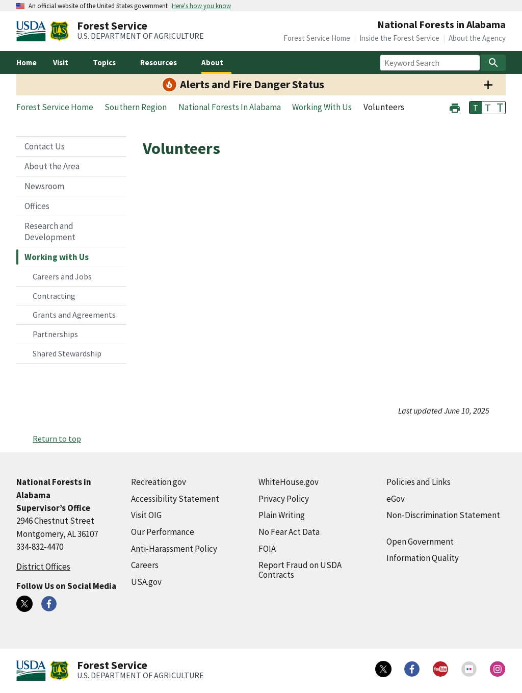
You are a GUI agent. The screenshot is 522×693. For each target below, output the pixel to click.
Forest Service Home (316, 38)
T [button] (475, 107)
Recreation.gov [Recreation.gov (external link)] (158, 481)
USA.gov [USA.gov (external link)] (146, 581)
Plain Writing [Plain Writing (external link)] (281, 515)
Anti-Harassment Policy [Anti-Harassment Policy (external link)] (174, 548)
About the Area (52, 166)
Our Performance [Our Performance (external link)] (162, 531)
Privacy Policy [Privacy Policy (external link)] (283, 498)
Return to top (57, 438)
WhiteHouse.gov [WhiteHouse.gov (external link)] (288, 481)
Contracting (54, 296)
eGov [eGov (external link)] (395, 498)
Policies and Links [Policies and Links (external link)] (418, 481)
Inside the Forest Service (399, 38)
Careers (145, 565)
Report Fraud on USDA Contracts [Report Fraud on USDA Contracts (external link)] (300, 569)
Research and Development (49, 231)
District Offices (43, 566)
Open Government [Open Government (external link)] (420, 541)
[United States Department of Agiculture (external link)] (33, 31)
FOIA (267, 548)
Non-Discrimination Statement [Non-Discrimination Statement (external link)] (443, 515)
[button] (455, 106)
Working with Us (56, 257)
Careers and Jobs (62, 276)
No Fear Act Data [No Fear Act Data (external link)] (289, 531)
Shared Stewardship (67, 353)
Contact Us (44, 146)
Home (26, 62)
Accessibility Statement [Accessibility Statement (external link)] (175, 498)
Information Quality (422, 557)
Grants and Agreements (74, 315)
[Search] (493, 63)
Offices (36, 206)
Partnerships (55, 334)
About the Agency (477, 38)
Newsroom (44, 186)
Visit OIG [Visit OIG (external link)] (146, 515)
